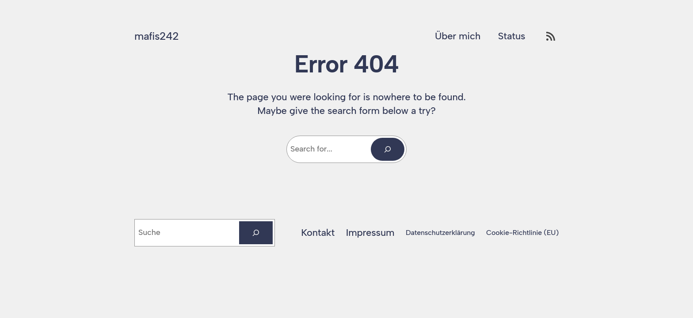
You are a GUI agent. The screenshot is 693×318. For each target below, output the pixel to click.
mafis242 (156, 36)
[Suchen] (256, 232)
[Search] (387, 149)
